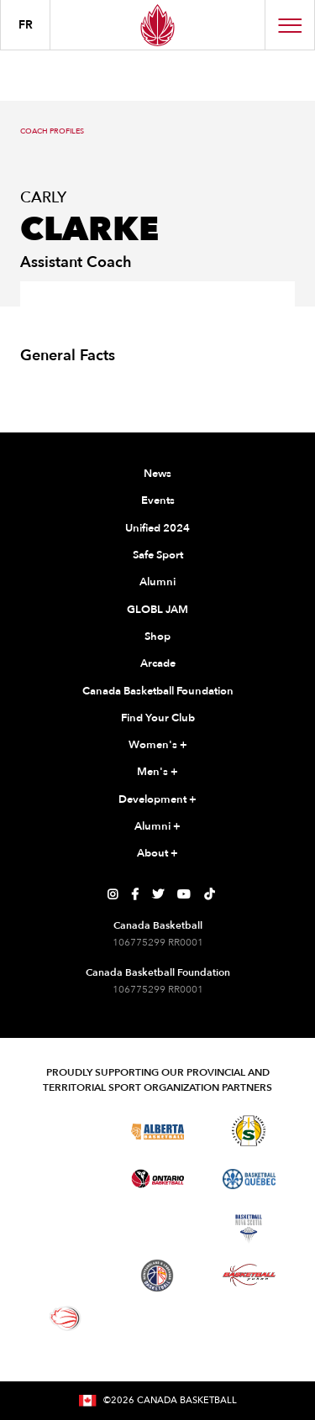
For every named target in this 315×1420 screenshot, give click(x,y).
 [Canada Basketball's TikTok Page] (209, 894)
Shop (157, 636)
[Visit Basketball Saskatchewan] (248, 1130)
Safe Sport (158, 555)
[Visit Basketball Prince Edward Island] (65, 1275)
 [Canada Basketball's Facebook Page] (135, 894)
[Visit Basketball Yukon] (249, 1275)
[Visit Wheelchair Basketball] (65, 1318)
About (157, 854)
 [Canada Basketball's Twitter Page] (158, 894)
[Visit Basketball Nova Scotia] (248, 1228)
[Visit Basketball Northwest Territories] (65, 1228)
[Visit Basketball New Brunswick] (157, 1228)
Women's (158, 745)
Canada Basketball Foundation (158, 691)
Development (157, 800)
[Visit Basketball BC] (65, 1130)
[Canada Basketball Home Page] (157, 25)
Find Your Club (158, 718)
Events (158, 500)
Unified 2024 (157, 528)
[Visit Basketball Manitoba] (65, 1179)
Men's (157, 772)
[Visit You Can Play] (157, 1318)
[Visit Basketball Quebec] (249, 1179)
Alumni (157, 581)
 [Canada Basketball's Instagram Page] (113, 894)
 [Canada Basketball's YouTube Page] (184, 894)
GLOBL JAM (157, 609)
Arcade (158, 663)
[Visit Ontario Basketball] (157, 1178)
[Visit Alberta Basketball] (157, 1131)
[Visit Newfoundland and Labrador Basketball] (157, 1275)
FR (25, 25)
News (157, 473)
